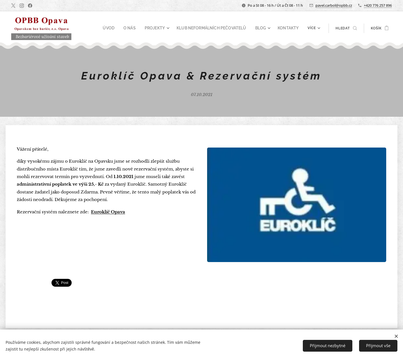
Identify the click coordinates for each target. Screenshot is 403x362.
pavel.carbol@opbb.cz (333, 5)
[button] (346, 28)
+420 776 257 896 (378, 5)
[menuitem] (122, 28)
